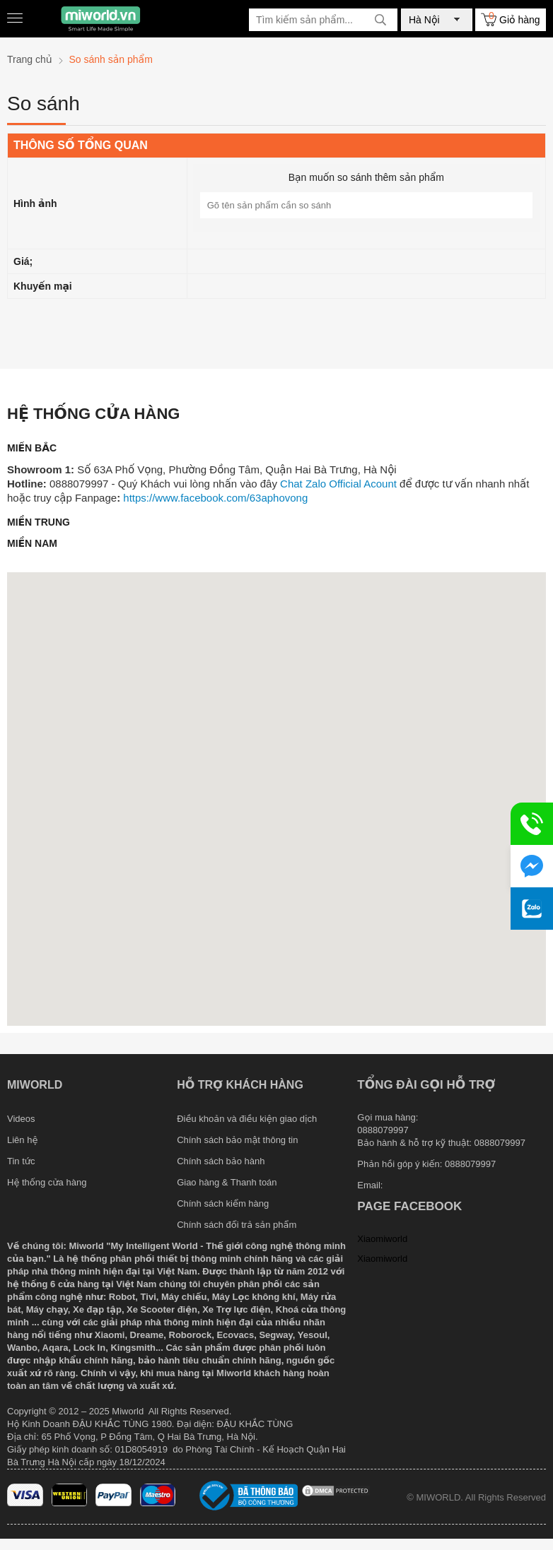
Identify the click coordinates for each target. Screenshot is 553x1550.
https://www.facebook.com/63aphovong (215, 498)
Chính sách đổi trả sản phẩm (236, 1224)
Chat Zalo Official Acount (338, 484)
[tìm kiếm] (380, 19)
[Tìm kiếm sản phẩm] (323, 19)
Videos (21, 1118)
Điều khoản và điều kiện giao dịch (247, 1118)
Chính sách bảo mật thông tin (237, 1140)
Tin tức (21, 1161)
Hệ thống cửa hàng (46, 1182)
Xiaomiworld (382, 1239)
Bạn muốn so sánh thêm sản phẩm (366, 177)
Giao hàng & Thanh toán (226, 1182)
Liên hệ (22, 1140)
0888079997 (470, 1164)
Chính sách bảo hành (220, 1161)
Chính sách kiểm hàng (223, 1203)
